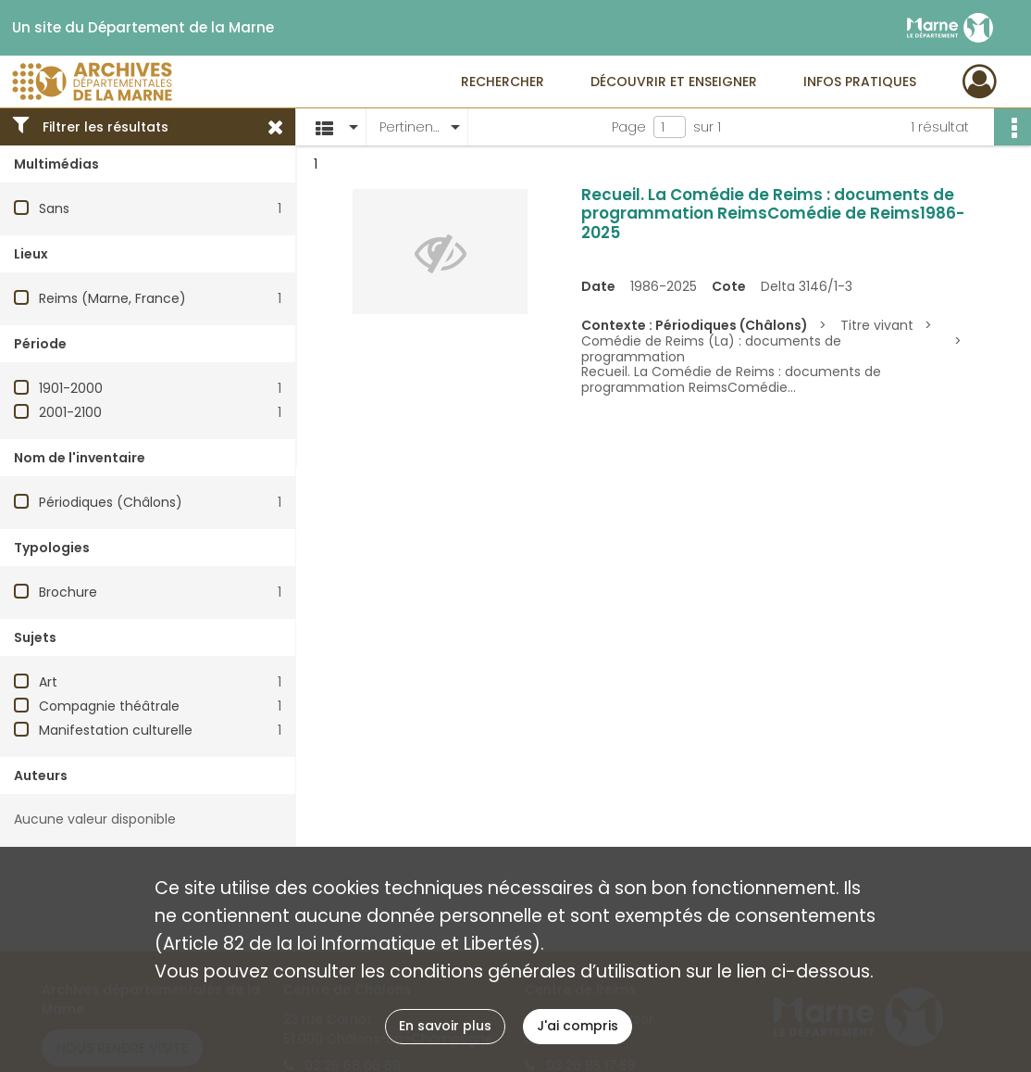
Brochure (68, 592)
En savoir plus (445, 1025)
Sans (54, 208)
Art (48, 682)
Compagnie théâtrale (109, 706)
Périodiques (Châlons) (110, 502)
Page (629, 127)
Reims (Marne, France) (112, 298)
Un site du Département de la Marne (143, 28)
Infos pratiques (859, 81)
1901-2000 (71, 388)
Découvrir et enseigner (673, 81)
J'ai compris (577, 1025)
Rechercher (502, 81)
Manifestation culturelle (116, 730)
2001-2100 (70, 412)
